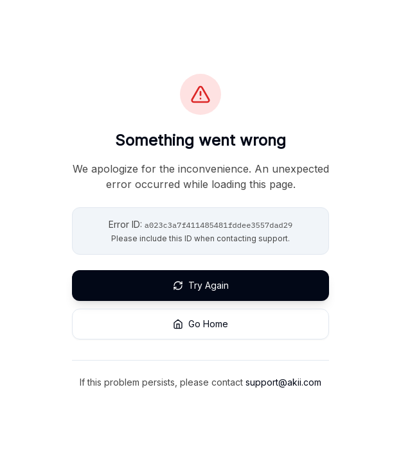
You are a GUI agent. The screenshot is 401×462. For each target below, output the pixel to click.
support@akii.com (283, 382)
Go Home (200, 323)
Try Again (201, 285)
